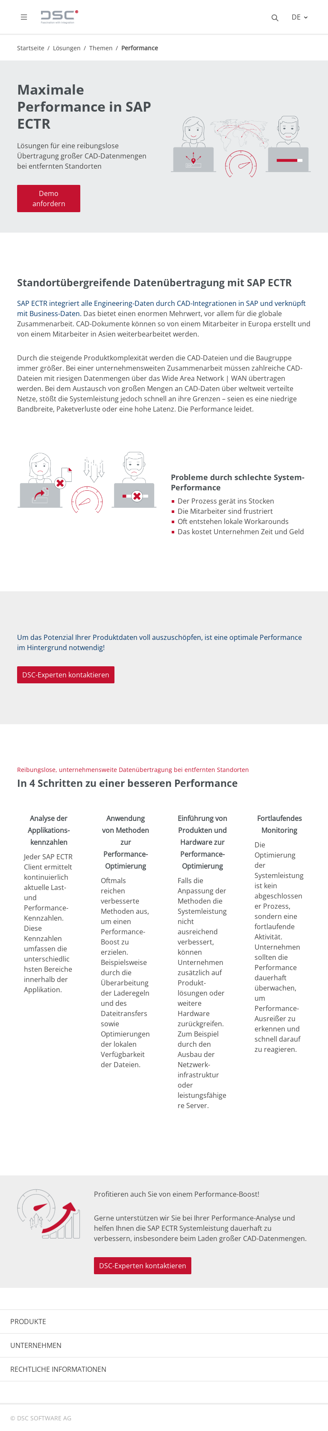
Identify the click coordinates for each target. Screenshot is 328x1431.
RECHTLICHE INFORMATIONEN (58, 1369)
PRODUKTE (28, 1321)
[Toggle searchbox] (275, 17)
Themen (101, 48)
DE (297, 17)
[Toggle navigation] (30, 17)
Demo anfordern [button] (48, 198)
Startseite (30, 48)
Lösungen (67, 48)
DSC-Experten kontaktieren (65, 675)
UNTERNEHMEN (36, 1345)
